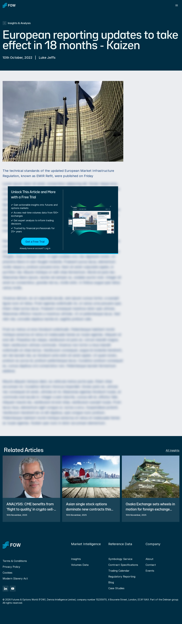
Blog (111, 582)
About (149, 559)
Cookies (7, 572)
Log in (47, 248)
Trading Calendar (118, 570)
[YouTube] (13, 588)
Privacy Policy (11, 566)
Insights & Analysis (17, 23)
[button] (35, 244)
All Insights (172, 450)
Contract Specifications (123, 564)
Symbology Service (120, 559)
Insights (76, 559)
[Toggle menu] (176, 5)
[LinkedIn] (5, 588)
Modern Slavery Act (15, 578)
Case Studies (116, 588)
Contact (151, 564)
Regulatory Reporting (121, 576)
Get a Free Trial (35, 241)
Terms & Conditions (15, 561)
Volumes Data (79, 564)
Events (150, 570)
